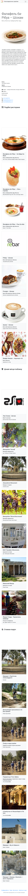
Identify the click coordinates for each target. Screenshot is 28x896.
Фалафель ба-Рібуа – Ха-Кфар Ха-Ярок (13, 154)
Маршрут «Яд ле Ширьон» (11, 845)
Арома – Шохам (8, 325)
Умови (11, 890)
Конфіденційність (5, 890)
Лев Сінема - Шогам (9, 416)
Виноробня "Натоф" (9, 449)
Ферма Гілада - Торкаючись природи (12, 617)
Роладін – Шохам (8, 291)
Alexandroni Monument (10, 483)
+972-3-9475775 (6, 98)
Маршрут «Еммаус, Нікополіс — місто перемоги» (13, 878)
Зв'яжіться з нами (23, 890)
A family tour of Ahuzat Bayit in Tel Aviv (13, 812)
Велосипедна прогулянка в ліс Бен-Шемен (12, 710)
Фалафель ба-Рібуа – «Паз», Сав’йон (12, 190)
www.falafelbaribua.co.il (8, 101)
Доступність (15, 890)
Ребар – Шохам (8, 258)
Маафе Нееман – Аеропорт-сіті (13, 358)
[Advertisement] (14, 8)
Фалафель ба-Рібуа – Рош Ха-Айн (13, 224)
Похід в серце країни (9, 743)
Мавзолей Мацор (8, 583)
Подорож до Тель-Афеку (11, 777)
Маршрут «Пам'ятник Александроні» (9, 677)
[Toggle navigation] (25, 1)
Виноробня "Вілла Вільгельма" (12, 516)
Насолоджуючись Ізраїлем (11, 1)
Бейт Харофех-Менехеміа (11, 550)
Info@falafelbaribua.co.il (8, 100)
